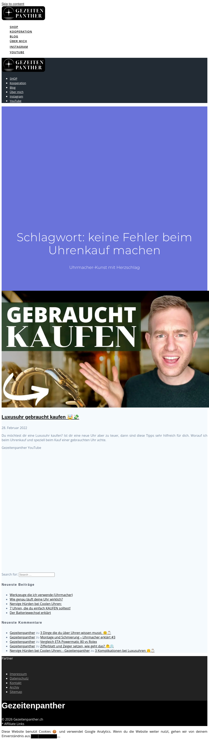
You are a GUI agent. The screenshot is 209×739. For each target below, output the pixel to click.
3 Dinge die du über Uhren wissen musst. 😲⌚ (75, 633)
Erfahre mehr (47, 736)
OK (34, 736)
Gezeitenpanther (22, 633)
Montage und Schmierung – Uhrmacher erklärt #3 (77, 637)
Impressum (18, 674)
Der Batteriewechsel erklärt (30, 612)
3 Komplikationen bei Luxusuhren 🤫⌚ (125, 650)
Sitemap (16, 692)
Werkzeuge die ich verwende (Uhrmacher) (41, 595)
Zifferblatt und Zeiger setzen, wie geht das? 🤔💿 (77, 646)
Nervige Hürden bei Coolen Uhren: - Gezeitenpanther (50, 650)
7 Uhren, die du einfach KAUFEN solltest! (40, 608)
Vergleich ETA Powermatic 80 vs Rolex (68, 641)
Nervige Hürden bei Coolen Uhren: (36, 604)
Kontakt (15, 683)
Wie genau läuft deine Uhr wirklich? (36, 599)
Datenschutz (19, 678)
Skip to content (13, 4)
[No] (58, 737)
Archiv (14, 687)
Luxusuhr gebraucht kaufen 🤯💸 (40, 417)
